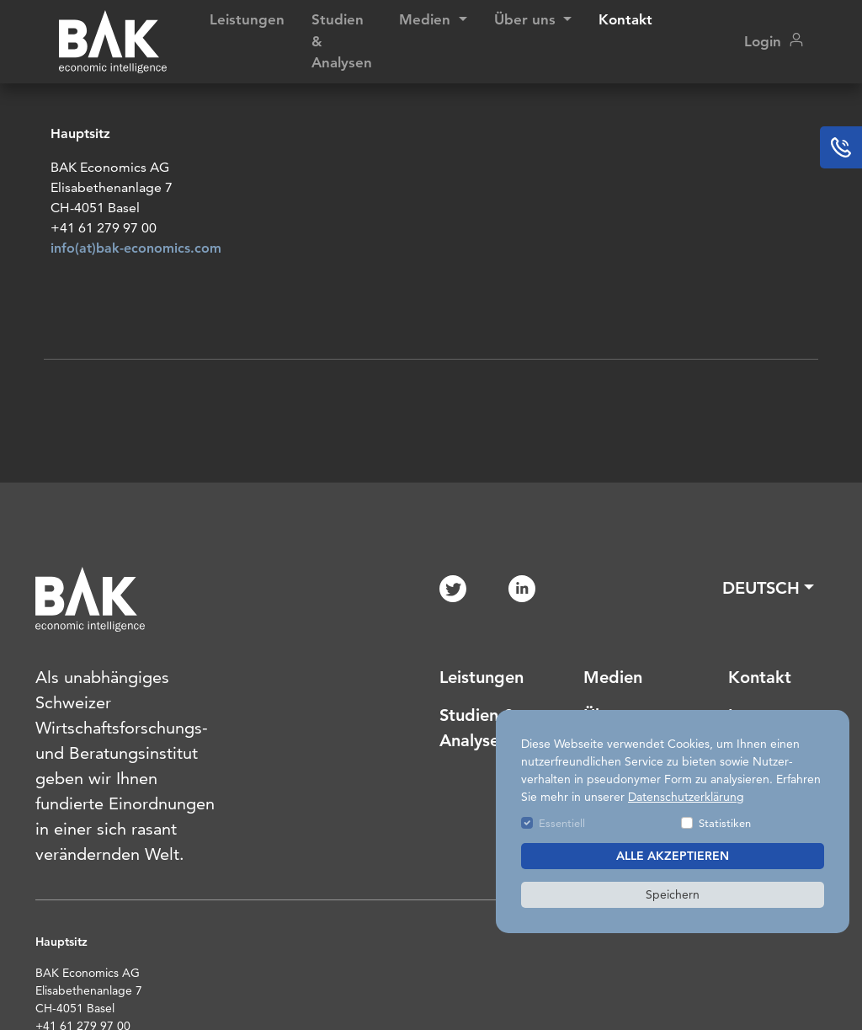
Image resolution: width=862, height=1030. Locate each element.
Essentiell (562, 823)
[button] (768, 587)
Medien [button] (427, 19)
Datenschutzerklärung (686, 796)
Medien (612, 677)
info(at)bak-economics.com (136, 252)
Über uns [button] (527, 19)
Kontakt (625, 19)
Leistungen (247, 19)
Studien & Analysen (341, 41)
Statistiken (725, 823)
